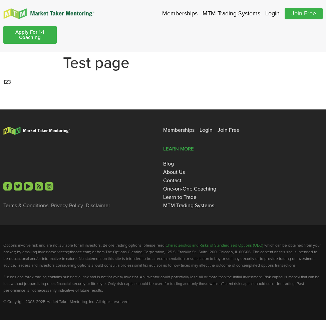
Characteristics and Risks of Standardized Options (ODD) (214, 245)
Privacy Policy (67, 205)
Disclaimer (98, 205)
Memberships (180, 13)
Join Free (303, 13)
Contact (172, 180)
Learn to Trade (180, 197)
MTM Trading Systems (231, 13)
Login (272, 13)
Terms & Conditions (25, 205)
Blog (168, 164)
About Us (174, 172)
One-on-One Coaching (189, 189)
